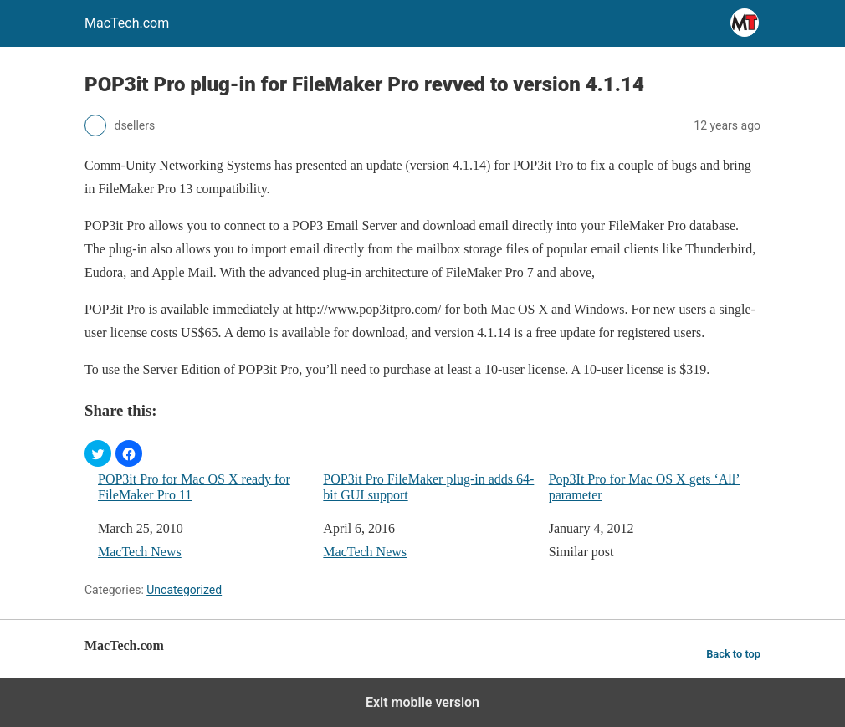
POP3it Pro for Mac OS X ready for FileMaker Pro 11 (194, 487)
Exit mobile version (422, 702)
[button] (97, 453)
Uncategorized (184, 589)
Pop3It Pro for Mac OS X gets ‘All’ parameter (644, 487)
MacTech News (140, 552)
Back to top (733, 654)
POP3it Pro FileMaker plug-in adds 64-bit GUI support (428, 487)
